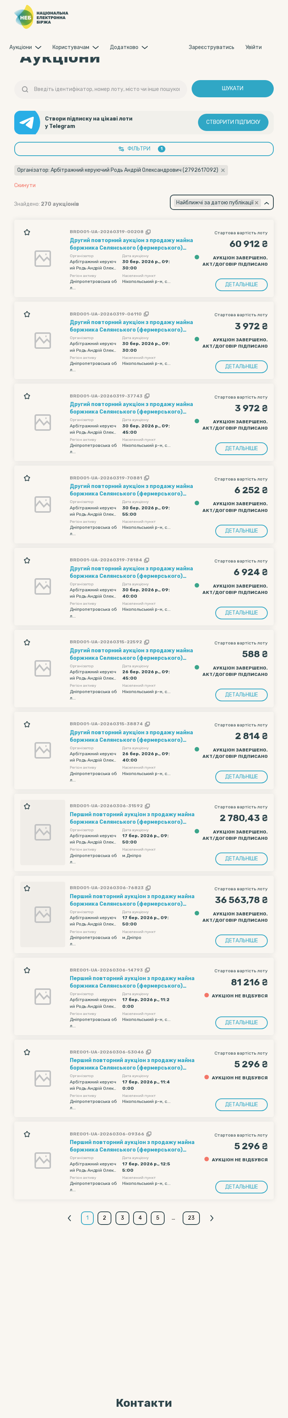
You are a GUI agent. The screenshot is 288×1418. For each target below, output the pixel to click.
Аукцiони (20, 47)
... (175, 1218)
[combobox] (222, 202)
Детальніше (241, 284)
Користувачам (70, 47)
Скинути (25, 185)
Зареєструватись (211, 47)
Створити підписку (233, 122)
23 (193, 1218)
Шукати (232, 88)
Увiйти (254, 47)
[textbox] (217, 203)
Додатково (124, 47)
